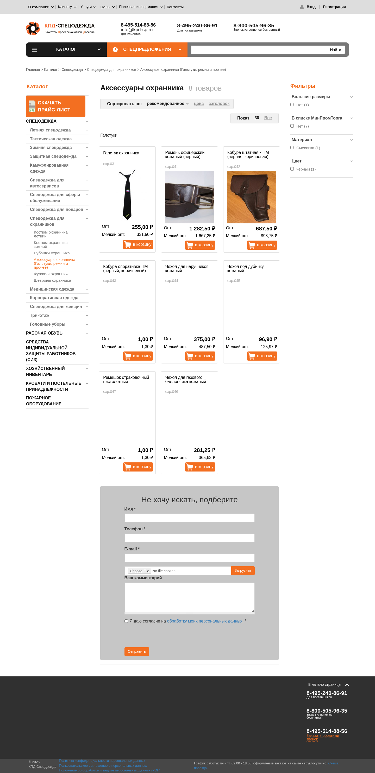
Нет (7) (302, 126)
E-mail (132, 549)
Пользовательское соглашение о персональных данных (103, 766)
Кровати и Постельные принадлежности (53, 386)
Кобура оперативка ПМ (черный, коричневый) (125, 268)
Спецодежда (72, 69)
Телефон (135, 529)
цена (199, 103)
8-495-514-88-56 (138, 25)
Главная (33, 69)
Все (268, 118)
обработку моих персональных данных (204, 621)
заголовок (219, 103)
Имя (130, 509)
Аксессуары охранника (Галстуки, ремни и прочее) (54, 263)
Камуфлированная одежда (49, 168)
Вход (311, 7)
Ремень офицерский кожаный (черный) (184, 154)
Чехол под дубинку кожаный (245, 268)
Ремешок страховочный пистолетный (126, 379)
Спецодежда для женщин (56, 306)
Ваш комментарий (143, 578)
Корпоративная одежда (54, 298)
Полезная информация (138, 7)
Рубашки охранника (52, 253)
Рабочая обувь (44, 333)
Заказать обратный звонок (323, 737)
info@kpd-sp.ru (137, 29)
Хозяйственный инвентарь (45, 371)
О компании (38, 7)
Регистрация (334, 7)
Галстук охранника (121, 153)
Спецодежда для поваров (56, 209)
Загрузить (243, 570)
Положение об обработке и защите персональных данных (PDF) (109, 770)
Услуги (86, 7)
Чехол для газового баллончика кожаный (185, 379)
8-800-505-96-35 (254, 25)
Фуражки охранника (52, 274)
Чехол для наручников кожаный (186, 268)
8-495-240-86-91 (197, 25)
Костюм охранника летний (51, 234)
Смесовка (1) (308, 148)
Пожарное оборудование (43, 401)
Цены (106, 7)
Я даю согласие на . (185, 621)
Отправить (137, 651)
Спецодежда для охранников (111, 69)
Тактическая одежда (51, 139)
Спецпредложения (152, 49)
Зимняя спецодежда (51, 147)
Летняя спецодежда (50, 130)
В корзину (142, 244)
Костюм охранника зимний (51, 244)
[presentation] (207, 637)
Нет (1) (302, 105)
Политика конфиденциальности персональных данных (102, 761)
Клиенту (65, 7)
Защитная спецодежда (53, 156)
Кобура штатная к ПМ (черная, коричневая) (248, 154)
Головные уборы (47, 324)
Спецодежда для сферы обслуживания (55, 197)
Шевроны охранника (52, 280)
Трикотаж (39, 315)
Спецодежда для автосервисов (47, 183)
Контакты (175, 7)
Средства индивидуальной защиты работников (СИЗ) (51, 351)
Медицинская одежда (52, 289)
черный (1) (306, 169)
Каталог (78, 49)
